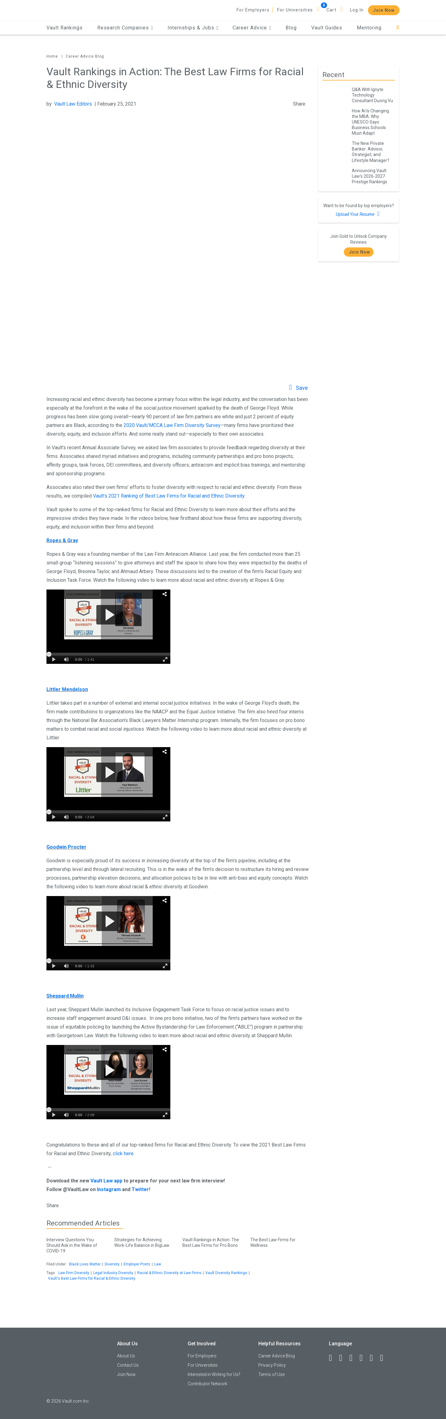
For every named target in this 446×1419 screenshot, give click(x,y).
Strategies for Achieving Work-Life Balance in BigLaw (143, 1241)
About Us (126, 1355)
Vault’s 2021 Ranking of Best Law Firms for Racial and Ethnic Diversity (168, 496)
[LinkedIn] (343, 1358)
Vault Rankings (64, 28)
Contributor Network (207, 1383)
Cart (331, 9)
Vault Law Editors (73, 104)
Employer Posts (137, 1264)
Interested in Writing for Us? (214, 1374)
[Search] (398, 28)
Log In (357, 9)
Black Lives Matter (85, 1264)
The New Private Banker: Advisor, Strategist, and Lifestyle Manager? (370, 152)
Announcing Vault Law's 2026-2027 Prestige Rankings (369, 176)
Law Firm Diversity (73, 1273)
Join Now (384, 10)
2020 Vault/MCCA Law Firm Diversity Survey (172, 425)
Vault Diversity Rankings (226, 1273)
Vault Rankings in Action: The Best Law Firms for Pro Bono (211, 1241)
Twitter (140, 1189)
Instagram (109, 1189)
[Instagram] (364, 1358)
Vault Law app (106, 1181)
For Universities (295, 9)
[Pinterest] (374, 1358)
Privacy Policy (272, 1365)
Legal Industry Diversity (113, 1273)
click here (123, 1153)
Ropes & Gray (62, 540)
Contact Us (128, 1365)
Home (52, 56)
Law (157, 1264)
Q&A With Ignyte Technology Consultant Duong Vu (372, 95)
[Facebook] (333, 1358)
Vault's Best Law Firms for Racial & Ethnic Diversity (91, 1278)
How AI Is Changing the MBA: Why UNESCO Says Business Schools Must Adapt (370, 122)
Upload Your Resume (358, 213)
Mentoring (369, 28)
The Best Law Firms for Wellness (279, 1241)
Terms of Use (271, 1374)
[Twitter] (353, 1358)
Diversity (112, 1264)
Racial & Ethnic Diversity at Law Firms (169, 1273)
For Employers (253, 9)
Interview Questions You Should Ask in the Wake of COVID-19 (75, 1244)
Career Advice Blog (85, 56)
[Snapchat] (384, 1358)
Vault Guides (326, 28)
